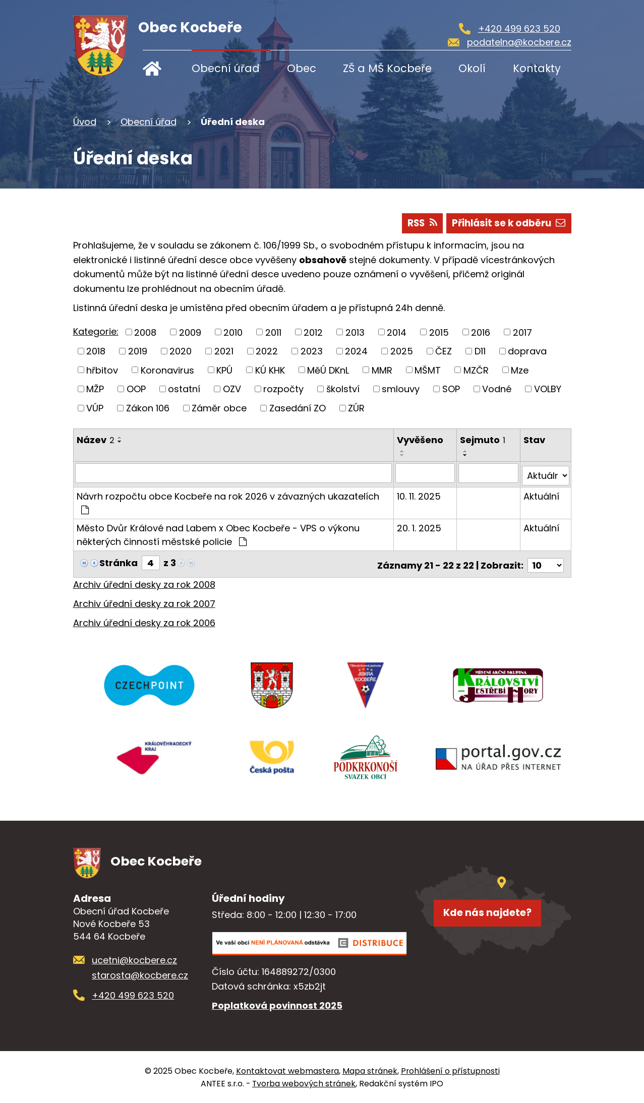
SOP (451, 389)
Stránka (118, 560)
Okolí (472, 68)
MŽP (95, 389)
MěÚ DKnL (328, 369)
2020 (180, 351)
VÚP (94, 408)
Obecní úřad (226, 68)
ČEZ (443, 351)
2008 (145, 332)
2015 (439, 332)
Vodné (496, 389)
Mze (520, 369)
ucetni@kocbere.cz (134, 959)
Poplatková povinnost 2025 (277, 1004)
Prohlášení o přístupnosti (450, 1070)
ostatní (184, 389)
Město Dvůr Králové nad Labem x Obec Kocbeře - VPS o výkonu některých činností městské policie (218, 532)
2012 (313, 332)
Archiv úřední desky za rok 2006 (144, 616)
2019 (137, 351)
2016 (480, 332)
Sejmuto (483, 440)
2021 (223, 351)
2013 (355, 332)
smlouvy (401, 389)
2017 (522, 332)
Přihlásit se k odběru (505, 222)
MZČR (476, 369)
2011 (273, 332)
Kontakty (537, 68)
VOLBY (547, 389)
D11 (480, 351)
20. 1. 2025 (420, 525)
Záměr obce (219, 408)
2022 (267, 351)
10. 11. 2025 (420, 493)
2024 (356, 351)
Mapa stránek (369, 1070)
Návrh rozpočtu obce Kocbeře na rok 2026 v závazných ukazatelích (228, 499)
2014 (396, 332)
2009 (190, 332)
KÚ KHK (270, 369)
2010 (233, 332)
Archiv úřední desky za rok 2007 (144, 598)
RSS (412, 222)
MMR (382, 369)
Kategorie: (96, 331)
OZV (232, 389)
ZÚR (356, 408)
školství (343, 389)
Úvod (159, 68)
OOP (136, 389)
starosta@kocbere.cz (140, 974)
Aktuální (541, 493)
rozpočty (283, 389)
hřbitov (102, 369)
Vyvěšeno (421, 440)
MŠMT (428, 369)
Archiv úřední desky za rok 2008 (144, 579)
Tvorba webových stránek (304, 1083)
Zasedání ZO (297, 408)
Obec (301, 68)
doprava (527, 351)
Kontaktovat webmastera (287, 1070)
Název (95, 440)
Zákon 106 (147, 408)
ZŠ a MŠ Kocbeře (387, 68)
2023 (312, 351)
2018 (95, 351)
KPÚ (224, 369)
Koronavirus (167, 369)
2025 (401, 351)
